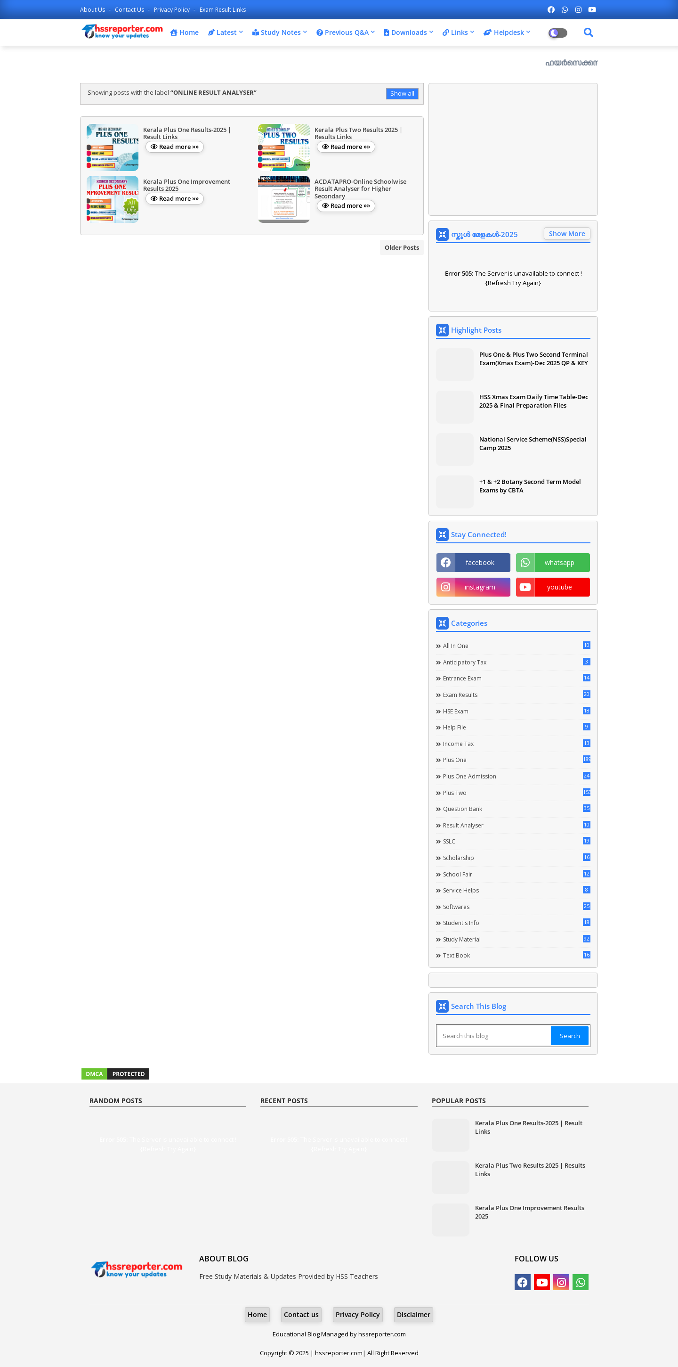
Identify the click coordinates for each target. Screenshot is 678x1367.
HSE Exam (516, 711)
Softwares (516, 906)
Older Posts (402, 247)
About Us (93, 10)
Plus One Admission (516, 776)
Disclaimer (413, 1314)
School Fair (516, 874)
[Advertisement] (513, 149)
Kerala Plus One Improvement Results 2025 (529, 1211)
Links (455, 32)
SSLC (516, 841)
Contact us (130, 10)
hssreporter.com (382, 1334)
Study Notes (276, 32)
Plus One (516, 759)
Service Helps (516, 890)
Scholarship (516, 857)
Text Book (516, 955)
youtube (559, 586)
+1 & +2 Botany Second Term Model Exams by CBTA (530, 485)
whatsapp (559, 562)
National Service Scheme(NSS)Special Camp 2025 (533, 443)
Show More (567, 233)
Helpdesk (504, 32)
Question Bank (516, 808)
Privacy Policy (172, 10)
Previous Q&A (342, 32)
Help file (516, 727)
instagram (480, 586)
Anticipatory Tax (516, 662)
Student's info (516, 922)
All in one (516, 645)
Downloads (405, 32)
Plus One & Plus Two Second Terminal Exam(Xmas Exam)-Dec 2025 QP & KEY (533, 358)
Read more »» (179, 146)
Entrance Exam (516, 678)
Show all (402, 93)
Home (184, 32)
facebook (480, 562)
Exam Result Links (223, 10)
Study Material (516, 939)
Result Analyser (516, 825)
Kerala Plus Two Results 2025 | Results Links (530, 1169)
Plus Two (516, 792)
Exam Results (516, 694)
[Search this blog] (494, 1035)
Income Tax (516, 743)
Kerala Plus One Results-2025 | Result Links (528, 1127)
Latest (222, 32)
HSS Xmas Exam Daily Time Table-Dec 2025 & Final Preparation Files (533, 401)
